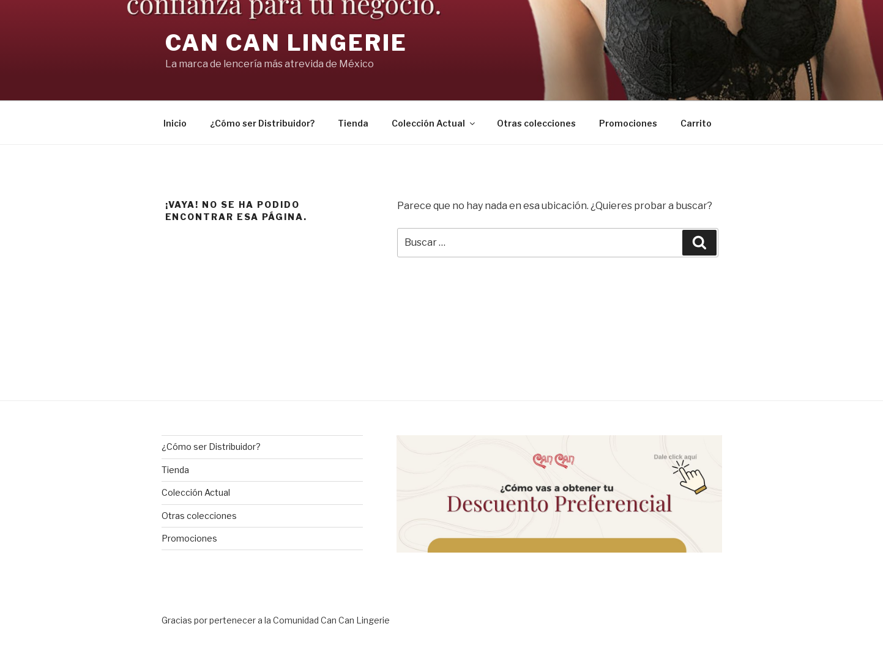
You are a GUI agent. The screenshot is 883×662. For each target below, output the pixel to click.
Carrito (696, 123)
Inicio (175, 123)
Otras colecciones (536, 123)
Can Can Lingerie (286, 42)
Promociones (628, 123)
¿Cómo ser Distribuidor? (262, 123)
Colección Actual (434, 123)
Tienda (353, 123)
